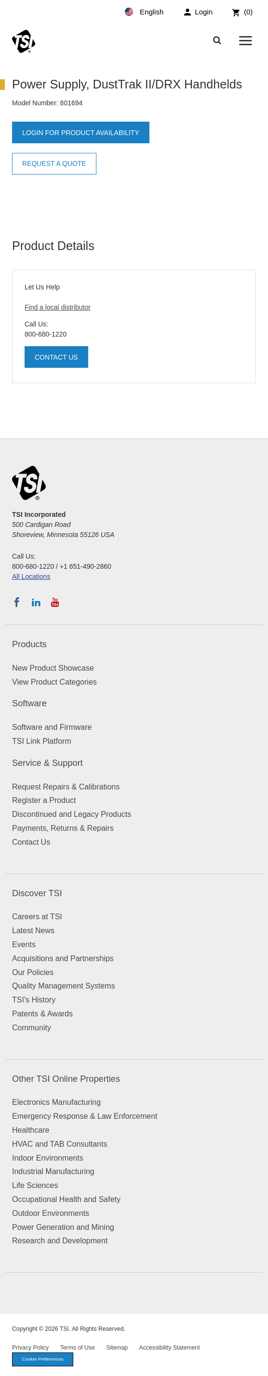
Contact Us (56, 357)
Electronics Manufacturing (56, 1102)
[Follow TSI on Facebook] (17, 602)
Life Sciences (35, 1185)
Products (29, 644)
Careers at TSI (37, 917)
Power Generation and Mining (63, 1227)
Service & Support (47, 763)
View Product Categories (54, 682)
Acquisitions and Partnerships (63, 958)
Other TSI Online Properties (66, 1079)
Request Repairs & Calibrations (66, 787)
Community (31, 1028)
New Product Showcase (53, 668)
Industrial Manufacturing (53, 1171)
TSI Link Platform (41, 741)
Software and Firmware (52, 727)
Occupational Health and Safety (66, 1199)
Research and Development (59, 1241)
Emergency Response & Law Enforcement (84, 1116)
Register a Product (44, 800)
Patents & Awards (42, 1014)
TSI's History (33, 1000)
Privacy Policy (30, 1347)
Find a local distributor (58, 307)
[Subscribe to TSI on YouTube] (55, 602)
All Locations (31, 576)
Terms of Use (77, 1347)
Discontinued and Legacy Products (71, 814)
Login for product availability (80, 133)
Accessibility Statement (169, 1347)
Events (24, 944)
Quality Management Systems (63, 986)
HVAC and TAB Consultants (59, 1144)
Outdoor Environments (50, 1213)
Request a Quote (54, 163)
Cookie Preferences (43, 1359)
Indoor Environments (47, 1158)
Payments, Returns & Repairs (63, 828)
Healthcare (30, 1130)
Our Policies (33, 972)
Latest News (33, 930)
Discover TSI (37, 893)
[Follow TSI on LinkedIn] (36, 602)
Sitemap (117, 1347)
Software (29, 703)
